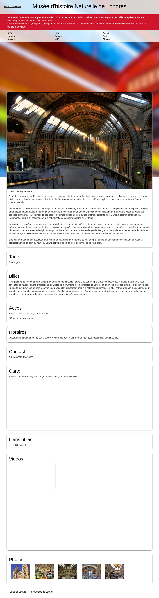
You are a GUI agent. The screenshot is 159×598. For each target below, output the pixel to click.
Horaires (11, 36)
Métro (12, 318)
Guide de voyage (17, 592)
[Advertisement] (79, 67)
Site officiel (20, 445)
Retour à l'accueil (12, 6)
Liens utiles (12, 39)
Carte (105, 36)
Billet (57, 33)
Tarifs (9, 33)
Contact (58, 36)
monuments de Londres (42, 592)
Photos (106, 39)
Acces (106, 33)
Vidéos (58, 39)
